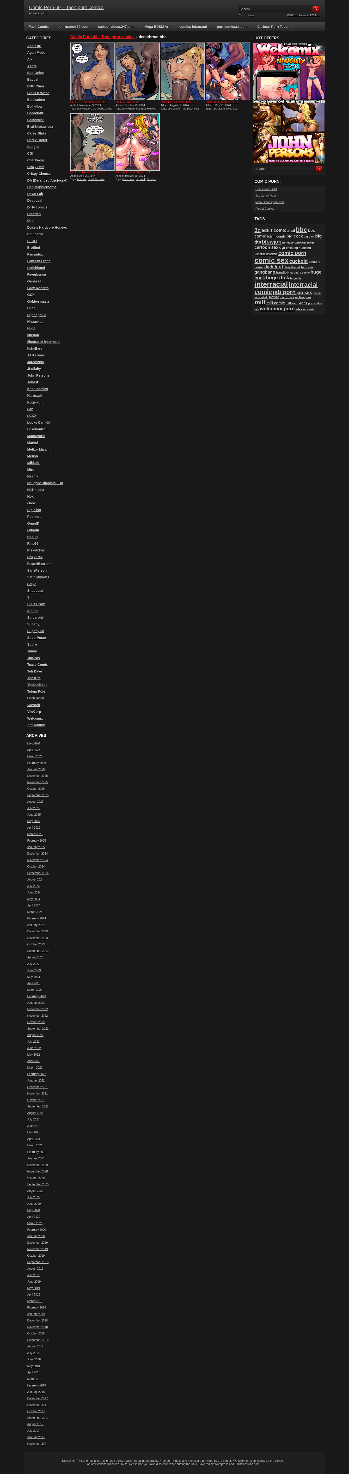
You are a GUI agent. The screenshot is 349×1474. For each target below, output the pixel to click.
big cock (141, 179)
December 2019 (37, 1242)
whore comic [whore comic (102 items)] (305, 309)
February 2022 (36, 1074)
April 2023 (33, 983)
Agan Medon (37, 53)
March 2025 (35, 834)
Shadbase (35, 591)
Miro (31, 469)
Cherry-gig (35, 160)
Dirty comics (37, 207)
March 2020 (35, 1223)
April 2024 (33, 905)
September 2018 (38, 1340)
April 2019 (33, 1294)
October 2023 (36, 944)
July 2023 (33, 964)
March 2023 (35, 989)
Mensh (32, 456)
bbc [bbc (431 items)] (301, 229)
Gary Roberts (38, 288)
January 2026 (36, 769)
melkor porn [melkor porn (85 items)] (303, 297)
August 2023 (35, 957)
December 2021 (37, 1087)
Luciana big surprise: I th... (223, 102)
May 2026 (33, 743)
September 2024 (38, 873)
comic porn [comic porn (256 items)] (292, 253)
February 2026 (36, 763)
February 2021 (36, 1152)
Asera (32, 66)
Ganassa (34, 281)
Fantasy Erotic (38, 261)
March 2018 (35, 1379)
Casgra (33, 147)
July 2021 (33, 1119)
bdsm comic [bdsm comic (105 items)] (276, 236)
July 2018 (33, 1353)
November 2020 (37, 1171)
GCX (31, 295)
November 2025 (37, 782)
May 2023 (33, 977)
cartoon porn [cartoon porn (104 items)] (304, 242)
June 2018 (34, 1359)
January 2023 (36, 1002)
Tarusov (33, 658)
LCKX (32, 416)
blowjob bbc (230, 108)
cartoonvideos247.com (116, 27)
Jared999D (35, 362)
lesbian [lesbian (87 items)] (317, 293)
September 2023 (38, 951)
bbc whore (128, 108)
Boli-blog (34, 106)
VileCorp (34, 712)
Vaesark (33, 705)
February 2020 (36, 1229)
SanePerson (37, 570)
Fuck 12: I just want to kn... (178, 102)
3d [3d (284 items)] (258, 230)
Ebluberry (35, 234)
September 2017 (38, 1417)
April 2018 (33, 1372)
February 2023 (36, 996)
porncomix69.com (74, 27)
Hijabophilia (36, 315)
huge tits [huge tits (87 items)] (296, 278)
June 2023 (34, 970)
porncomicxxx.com (232, 27)
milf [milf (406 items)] (260, 302)
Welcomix (35, 718)
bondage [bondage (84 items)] (288, 242)
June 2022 (34, 1048)
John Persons (38, 375)
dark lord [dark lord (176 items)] (273, 266)
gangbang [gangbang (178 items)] (265, 272)
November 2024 (37, 860)
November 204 (36, 1443)
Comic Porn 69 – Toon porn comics (66, 7)
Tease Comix (37, 665)
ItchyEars (35, 348)
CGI (30, 153)
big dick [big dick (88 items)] (309, 236)
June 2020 (34, 1203)
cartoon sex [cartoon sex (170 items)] (267, 247)
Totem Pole (36, 691)
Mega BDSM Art (157, 27)
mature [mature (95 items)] (274, 297)
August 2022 (35, 1035)
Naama (32, 476)
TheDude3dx (37, 685)
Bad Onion (35, 73)
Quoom (33, 530)
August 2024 (35, 879)
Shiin (31, 597)
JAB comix (36, 355)
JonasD (33, 382)
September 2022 (38, 1028)
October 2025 (36, 788)
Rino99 (33, 543)
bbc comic (128, 179)
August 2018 (35, 1346)
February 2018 (36, 1385)
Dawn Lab (35, 194)
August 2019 (35, 1268)
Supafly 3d (35, 631)
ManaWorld (36, 436)
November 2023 (37, 938)
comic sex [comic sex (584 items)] (272, 260)
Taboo (32, 651)
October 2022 (36, 1022)
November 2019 (37, 1249)
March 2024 (35, 912)
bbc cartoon (84, 108)
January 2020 (36, 1236)
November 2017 (37, 1405)
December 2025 (37, 775)
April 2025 (33, 827)
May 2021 (33, 1132)
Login (251, 15)
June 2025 (34, 814)
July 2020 (33, 1197)
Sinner (32, 611)
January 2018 (36, 1392)
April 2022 (33, 1061)
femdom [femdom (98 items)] (307, 267)
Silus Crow (36, 604)
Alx (30, 59)
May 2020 (33, 1210)
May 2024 (33, 899)
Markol (32, 443)
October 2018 (36, 1333)
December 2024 (37, 853)
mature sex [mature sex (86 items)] (287, 297)
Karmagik (35, 396)
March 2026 (35, 756)
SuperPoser (36, 638)
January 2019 (36, 1314)
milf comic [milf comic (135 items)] (275, 303)
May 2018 (33, 1366)
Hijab (31, 308)
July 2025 (33, 808)
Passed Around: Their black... (134, 172)
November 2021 (37, 1093)
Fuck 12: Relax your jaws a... (88, 172)
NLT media (35, 490)
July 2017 (33, 1430)
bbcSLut (141, 108)
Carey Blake (37, 133)
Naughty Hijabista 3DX (45, 483)
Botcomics (36, 120)
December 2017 (37, 1398)
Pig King (34, 510)
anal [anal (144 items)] (291, 230)
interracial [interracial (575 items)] (271, 284)
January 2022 (36, 1080)
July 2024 (33, 886)
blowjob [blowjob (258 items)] (272, 242)
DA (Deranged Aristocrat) (47, 180)
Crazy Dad (35, 167)
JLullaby (34, 369)
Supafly (33, 624)
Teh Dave (34, 671)
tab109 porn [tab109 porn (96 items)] (306, 303)
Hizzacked (35, 322)
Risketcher (36, 550)
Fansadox (35, 254)
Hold (31, 328)
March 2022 (35, 1067)
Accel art (34, 46)
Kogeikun (35, 402)
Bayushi (33, 79)
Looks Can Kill (39, 422)
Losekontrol (37, 429)
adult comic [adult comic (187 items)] (274, 230)
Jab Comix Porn (266, 195)
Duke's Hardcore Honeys (47, 227)
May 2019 (33, 1288)
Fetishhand (36, 268)
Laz (30, 409)
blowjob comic (96, 179)
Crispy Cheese (39, 174)
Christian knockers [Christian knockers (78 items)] (266, 253)
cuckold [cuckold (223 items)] (298, 261)
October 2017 (36, 1411)
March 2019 (35, 1301)
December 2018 (37, 1320)
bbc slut (217, 108)
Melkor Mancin (39, 449)
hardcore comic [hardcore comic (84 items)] (299, 272)
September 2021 (38, 1106)
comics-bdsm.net (193, 27)
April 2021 (33, 1139)
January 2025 (36, 847)
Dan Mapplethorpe (42, 187)
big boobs (98, 108)
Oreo (31, 503)
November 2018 (37, 1327)
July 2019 (33, 1275)
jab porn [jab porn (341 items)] (284, 292)
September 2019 (38, 1262)
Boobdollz (35, 113)
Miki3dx (33, 463)
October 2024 (36, 866)
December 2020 (37, 1165)
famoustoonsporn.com (270, 202)
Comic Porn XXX (266, 189)
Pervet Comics (265, 208)
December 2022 (37, 1009)
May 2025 (33, 821)
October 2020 (36, 1178)
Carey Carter (37, 140)
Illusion (33, 335)
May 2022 (33, 1054)
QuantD (33, 523)
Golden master (39, 301)
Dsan (31, 221)
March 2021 (35, 1145)
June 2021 (34, 1126)
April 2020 (33, 1216)
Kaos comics (37, 389)
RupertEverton (39, 564)
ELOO (32, 241)
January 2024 (36, 925)
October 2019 (36, 1255)
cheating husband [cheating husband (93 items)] (298, 248)
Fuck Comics (39, 27)
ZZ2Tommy (36, 725)
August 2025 (35, 801)
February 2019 (36, 1307)
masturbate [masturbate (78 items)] (261, 297)
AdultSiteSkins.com (247, 1464)
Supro (32, 644)
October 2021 (36, 1100)
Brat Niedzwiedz (40, 126)
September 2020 (38, 1184)
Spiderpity (35, 617)
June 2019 (34, 1281)
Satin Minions (38, 577)
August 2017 (35, 1424)
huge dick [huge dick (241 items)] (277, 277)
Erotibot (33, 248)
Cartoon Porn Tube (272, 27)
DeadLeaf (35, 200)
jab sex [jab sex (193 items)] (304, 292)
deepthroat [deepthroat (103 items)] (292, 267)
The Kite (34, 678)
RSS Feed (292, 15)
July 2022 (33, 1041)
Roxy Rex (35, 557)
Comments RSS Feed (309, 15)
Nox (30, 496)
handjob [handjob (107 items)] (282, 272)
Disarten (34, 214)
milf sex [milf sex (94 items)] (291, 303)
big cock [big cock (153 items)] (295, 236)
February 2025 (36, 840)
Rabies (32, 537)
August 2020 (35, 1191)
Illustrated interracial (44, 342)
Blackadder (36, 100)
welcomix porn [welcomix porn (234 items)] (277, 308)
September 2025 (38, 795)
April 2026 (33, 750)
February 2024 (36, 918)
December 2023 (37, 931)
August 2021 (35, 1113)
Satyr (31, 584)
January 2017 (36, 1437)
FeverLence (36, 274)
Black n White (38, 93)
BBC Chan (35, 86)
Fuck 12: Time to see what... (88, 102)
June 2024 (34, 892)
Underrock (35, 698)
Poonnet (34, 517)
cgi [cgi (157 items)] (282, 247)
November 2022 (37, 1015)
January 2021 (36, 1158)
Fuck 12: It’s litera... (128, 102)
